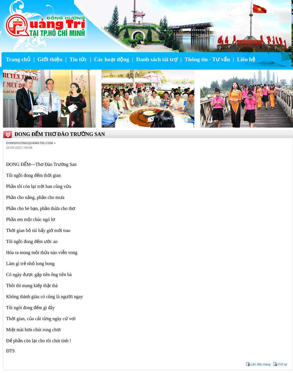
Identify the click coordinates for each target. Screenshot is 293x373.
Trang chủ (18, 59)
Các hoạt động (111, 59)
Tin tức (78, 59)
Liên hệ (246, 59)
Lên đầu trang (260, 364)
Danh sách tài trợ (156, 59)
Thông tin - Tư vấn (207, 59)
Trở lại (282, 364)
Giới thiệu (49, 59)
